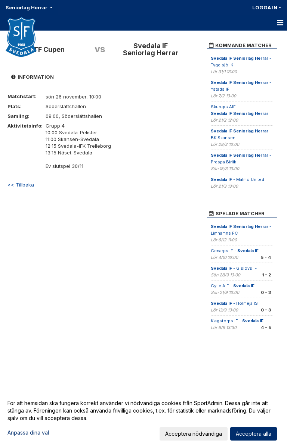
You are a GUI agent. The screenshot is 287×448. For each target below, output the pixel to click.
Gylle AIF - (232, 285)
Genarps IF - (235, 250)
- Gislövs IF (234, 268)
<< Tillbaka (20, 185)
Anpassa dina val (28, 432)
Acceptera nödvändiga (193, 433)
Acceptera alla (253, 433)
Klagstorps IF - (237, 320)
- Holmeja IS (234, 303)
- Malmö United (237, 179)
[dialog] (143, 418)
